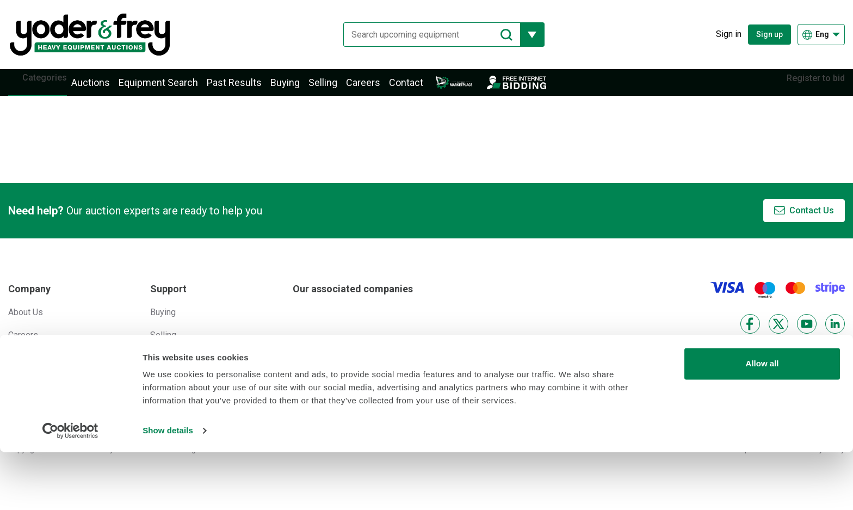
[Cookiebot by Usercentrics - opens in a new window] (70, 489)
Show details (168, 488)
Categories (52, 88)
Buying (301, 88)
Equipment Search (174, 88)
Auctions (107, 88)
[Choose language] (821, 34)
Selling (339, 88)
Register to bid (807, 88)
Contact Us (811, 222)
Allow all (762, 421)
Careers (379, 88)
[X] (778, 335)
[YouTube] (807, 335)
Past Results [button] (250, 88)
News (19, 370)
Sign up (769, 34)
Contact (422, 88)
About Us (25, 323)
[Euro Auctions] (339, 354)
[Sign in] (720, 34)
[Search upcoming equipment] (423, 34)
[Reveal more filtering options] (524, 34)
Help (159, 370)
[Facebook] (750, 335)
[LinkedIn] (835, 335)
